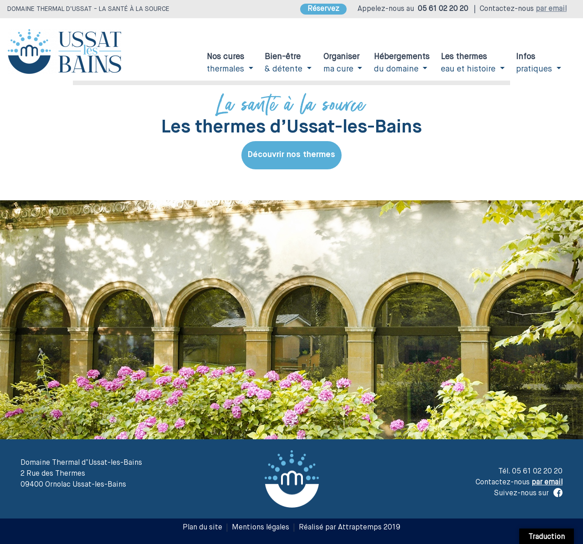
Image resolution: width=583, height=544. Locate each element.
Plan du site (202, 527)
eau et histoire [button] (469, 63)
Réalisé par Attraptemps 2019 (349, 527)
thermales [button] (226, 63)
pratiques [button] (535, 63)
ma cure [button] (341, 63)
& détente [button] (285, 63)
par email (551, 9)
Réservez (323, 9)
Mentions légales (260, 527)
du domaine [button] (402, 63)
